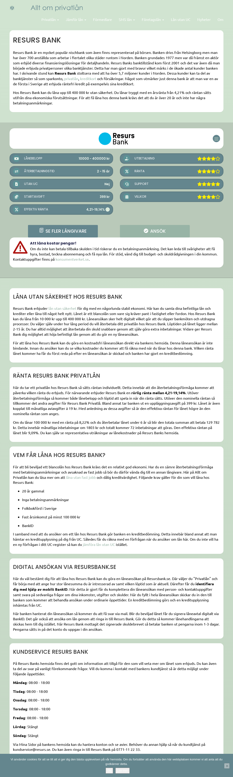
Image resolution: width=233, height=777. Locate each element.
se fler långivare (63, 231)
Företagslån (153, 19)
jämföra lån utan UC (99, 544)
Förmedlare (102, 19)
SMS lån (127, 19)
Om (220, 19)
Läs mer (122, 770)
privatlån (71, 78)
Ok (109, 770)
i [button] (107, 209)
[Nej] (227, 766)
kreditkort (88, 78)
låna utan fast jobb (81, 477)
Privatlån (50, 19)
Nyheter (204, 19)
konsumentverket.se (72, 259)
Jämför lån (76, 19)
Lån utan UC (180, 19)
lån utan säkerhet (62, 308)
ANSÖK (155, 231)
